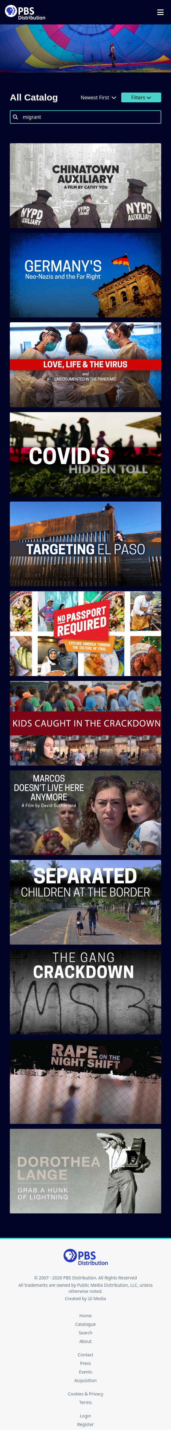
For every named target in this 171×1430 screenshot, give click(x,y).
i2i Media (97, 1298)
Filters (141, 97)
